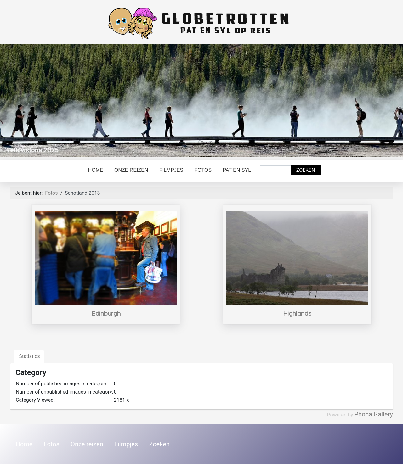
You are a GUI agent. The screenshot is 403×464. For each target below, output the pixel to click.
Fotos (203, 170)
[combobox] (275, 170)
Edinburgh (106, 313)
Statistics (29, 356)
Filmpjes (171, 170)
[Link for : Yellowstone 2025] (201, 100)
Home (95, 170)
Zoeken (305, 170)
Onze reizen (131, 170)
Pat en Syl (237, 170)
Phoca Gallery (373, 414)
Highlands (297, 313)
